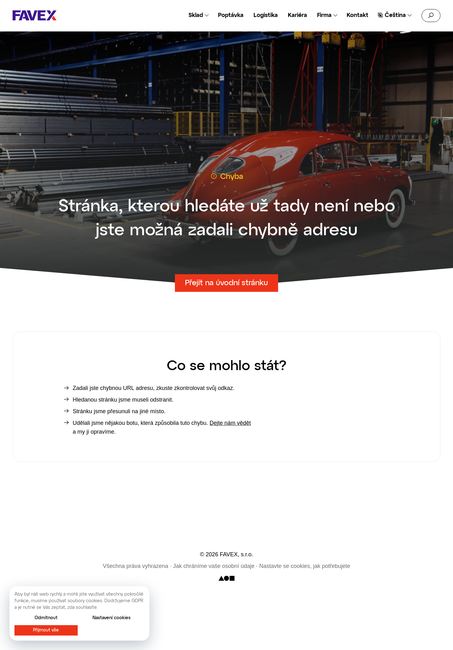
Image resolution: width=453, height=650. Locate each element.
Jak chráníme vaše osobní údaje (213, 566)
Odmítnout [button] (46, 618)
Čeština (395, 15)
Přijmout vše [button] (46, 630)
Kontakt (357, 15)
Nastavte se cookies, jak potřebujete (304, 566)
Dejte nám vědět (230, 423)
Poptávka (230, 15)
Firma (324, 15)
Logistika (266, 15)
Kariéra (297, 15)
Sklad (195, 15)
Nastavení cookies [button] (111, 618)
